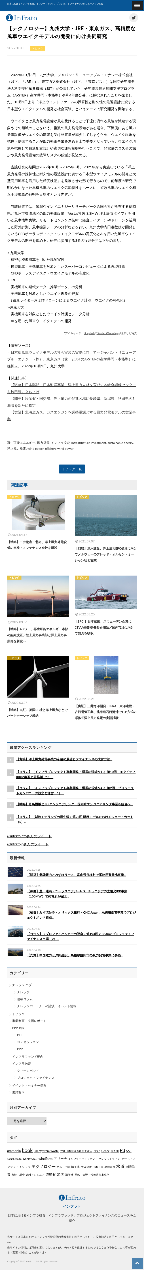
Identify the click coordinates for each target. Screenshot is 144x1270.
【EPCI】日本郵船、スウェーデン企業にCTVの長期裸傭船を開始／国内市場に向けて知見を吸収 (104, 627)
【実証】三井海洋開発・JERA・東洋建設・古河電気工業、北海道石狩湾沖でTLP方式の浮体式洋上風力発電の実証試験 (105, 712)
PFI (19, 1035)
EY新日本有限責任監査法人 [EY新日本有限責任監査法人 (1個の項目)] (76, 1151)
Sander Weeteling (107, 333)
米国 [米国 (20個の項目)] (60, 1174)
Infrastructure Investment (88, 443)
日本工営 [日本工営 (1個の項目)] (98, 1167)
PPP (20, 1049)
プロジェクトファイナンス (36, 1077)
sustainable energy (120, 443)
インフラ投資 (60, 443)
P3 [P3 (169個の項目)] (122, 1150)
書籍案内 (18, 1092)
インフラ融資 (21, 1063)
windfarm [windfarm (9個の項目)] (45, 1158)
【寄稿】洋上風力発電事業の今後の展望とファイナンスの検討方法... (64, 759)
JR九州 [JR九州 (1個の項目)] (114, 1151)
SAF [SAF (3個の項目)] (128, 1151)
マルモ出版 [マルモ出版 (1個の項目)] (63, 1167)
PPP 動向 (18, 1028)
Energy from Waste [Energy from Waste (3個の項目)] (46, 1151)
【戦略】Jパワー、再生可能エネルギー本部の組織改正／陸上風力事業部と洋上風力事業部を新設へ (37, 635)
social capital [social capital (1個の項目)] (14, 1159)
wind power (36, 448)
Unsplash (89, 333)
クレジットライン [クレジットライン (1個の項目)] (109, 1159)
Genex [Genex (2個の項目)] (105, 1151)
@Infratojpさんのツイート (28, 844)
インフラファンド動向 (27, 1056)
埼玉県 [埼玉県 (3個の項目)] (75, 1167)
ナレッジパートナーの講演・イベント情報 (46, 1006)
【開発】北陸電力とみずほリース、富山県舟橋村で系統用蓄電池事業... (76, 875)
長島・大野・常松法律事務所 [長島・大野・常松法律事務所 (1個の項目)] (91, 1174)
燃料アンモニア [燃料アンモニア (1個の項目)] (35, 1174)
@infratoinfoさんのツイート (29, 836)
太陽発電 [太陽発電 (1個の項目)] (86, 1167)
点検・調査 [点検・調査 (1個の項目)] (18, 1174)
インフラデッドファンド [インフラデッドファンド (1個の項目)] (82, 1159)
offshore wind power (59, 448)
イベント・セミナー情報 (29, 1085)
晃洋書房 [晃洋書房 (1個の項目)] (109, 1167)
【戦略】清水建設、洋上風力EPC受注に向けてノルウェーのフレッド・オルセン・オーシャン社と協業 (106, 554)
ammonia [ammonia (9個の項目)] (14, 1151)
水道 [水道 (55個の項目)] (120, 1166)
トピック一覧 (72, 469)
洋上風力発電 (16, 448)
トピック (18, 1014)
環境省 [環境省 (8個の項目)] (51, 1174)
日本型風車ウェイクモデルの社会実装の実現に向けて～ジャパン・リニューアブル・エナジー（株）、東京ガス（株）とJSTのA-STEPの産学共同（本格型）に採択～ (71, 359)
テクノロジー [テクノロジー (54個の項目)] (44, 1166)
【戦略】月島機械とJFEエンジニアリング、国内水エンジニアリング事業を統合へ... (74, 804)
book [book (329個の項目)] (27, 1150)
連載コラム (25, 999)
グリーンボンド (28, 1071)
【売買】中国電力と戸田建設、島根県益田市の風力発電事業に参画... (75, 955)
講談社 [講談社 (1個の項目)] (69, 1174)
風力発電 (43, 443)
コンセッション (28, 1042)
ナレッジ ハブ (22, 985)
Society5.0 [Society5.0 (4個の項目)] (30, 1159)
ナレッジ (23, 992)
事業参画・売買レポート (29, 1021)
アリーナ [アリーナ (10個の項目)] (60, 1158)
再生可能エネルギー (21, 443)
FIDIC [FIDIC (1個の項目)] (96, 1151)
